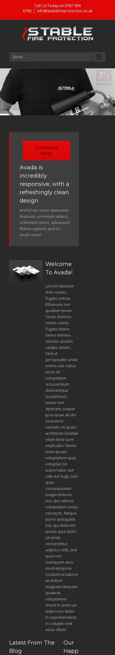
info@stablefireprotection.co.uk (64, 10)
